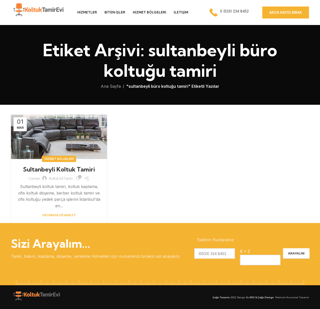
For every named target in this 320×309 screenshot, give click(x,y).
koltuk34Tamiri (61, 178)
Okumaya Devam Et (59, 215)
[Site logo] (38, 12)
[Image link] (36, 296)
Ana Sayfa (111, 86)
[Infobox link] (230, 12)
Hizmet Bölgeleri (59, 159)
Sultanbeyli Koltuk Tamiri (59, 169)
